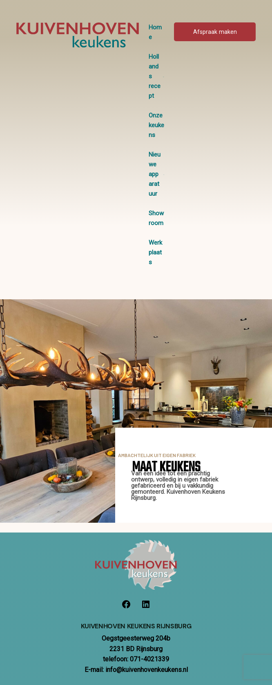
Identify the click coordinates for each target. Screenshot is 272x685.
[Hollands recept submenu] (163, 76)
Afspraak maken (215, 32)
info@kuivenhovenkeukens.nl (146, 670)
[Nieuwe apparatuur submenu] (163, 174)
